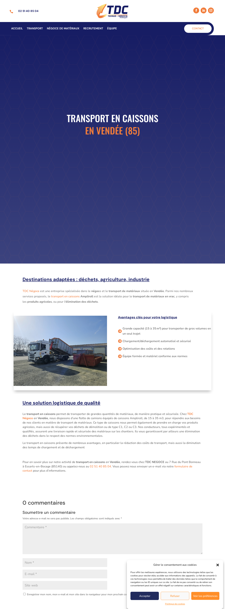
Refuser (175, 601)
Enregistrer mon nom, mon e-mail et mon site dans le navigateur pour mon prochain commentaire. (83, 594)
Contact (198, 28)
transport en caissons (65, 296)
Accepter (144, 601)
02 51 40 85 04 (100, 466)
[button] (218, 570)
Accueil (17, 28)
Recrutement (93, 28)
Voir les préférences (205, 601)
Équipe (112, 28)
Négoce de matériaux (63, 28)
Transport (35, 28)
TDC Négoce (31, 291)
